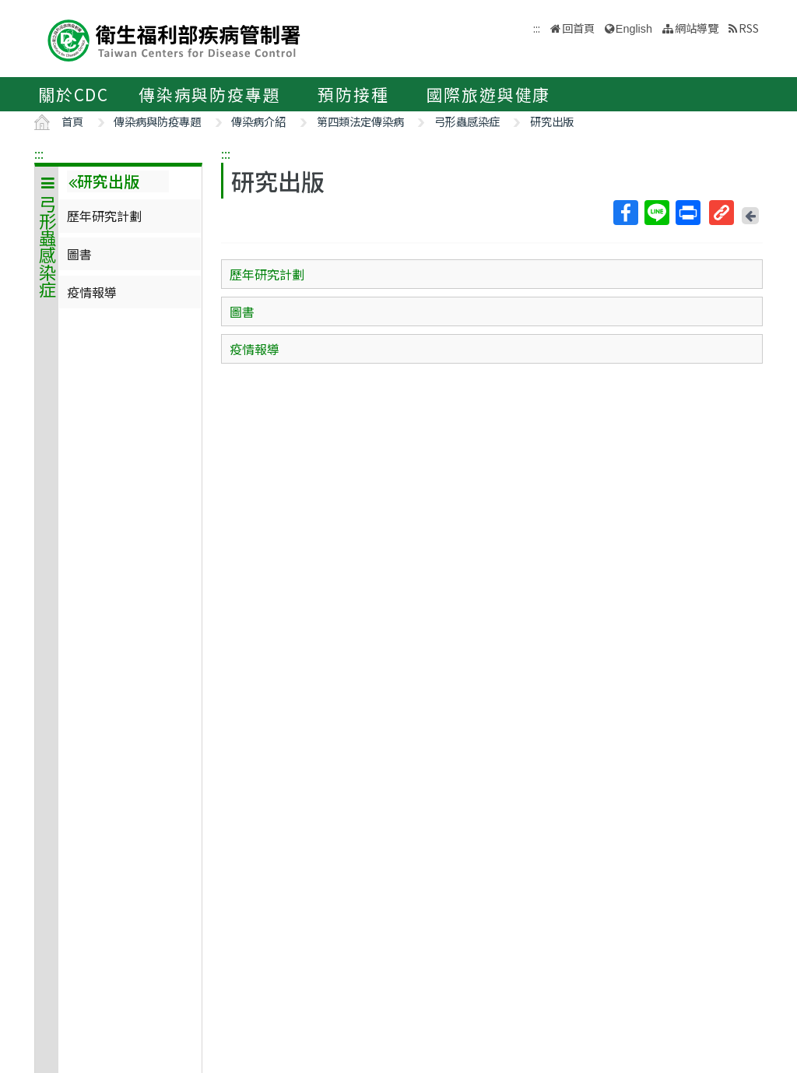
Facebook (625, 212)
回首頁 (578, 27)
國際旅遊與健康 (489, 94)
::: (39, 153)
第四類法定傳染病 (360, 121)
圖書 (79, 254)
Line (656, 212)
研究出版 (552, 121)
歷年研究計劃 (104, 215)
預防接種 (353, 94)
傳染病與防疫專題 (209, 94)
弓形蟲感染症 (467, 121)
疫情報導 (92, 292)
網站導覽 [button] (696, 27)
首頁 (72, 121)
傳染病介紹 (258, 121)
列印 (687, 212)
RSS (749, 27)
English (634, 29)
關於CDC (73, 94)
